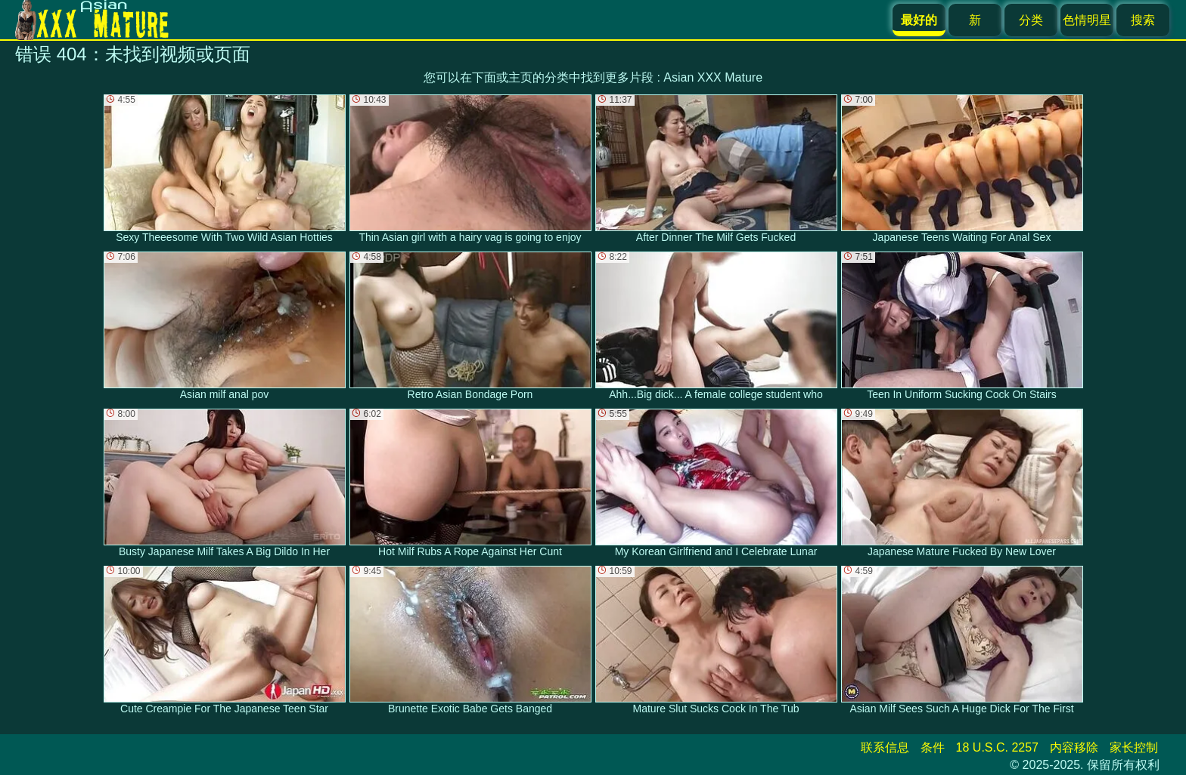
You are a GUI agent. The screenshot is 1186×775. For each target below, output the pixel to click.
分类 (1031, 20)
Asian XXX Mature (712, 77)
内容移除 (1074, 747)
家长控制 (1134, 747)
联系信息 (885, 747)
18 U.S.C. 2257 (997, 747)
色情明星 (1087, 20)
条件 (933, 747)
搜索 (1143, 20)
